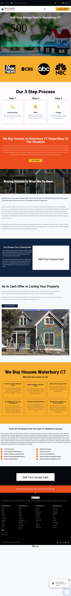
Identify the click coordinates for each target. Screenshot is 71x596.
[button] (55, 3)
